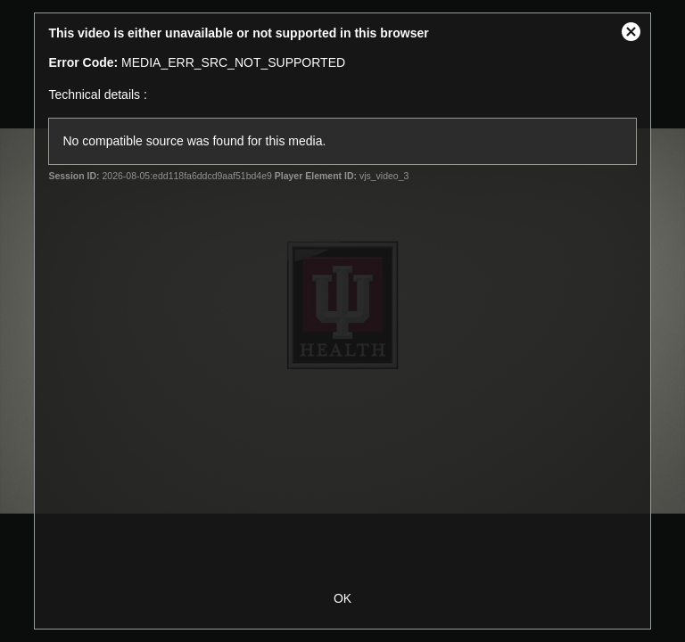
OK (342, 598)
